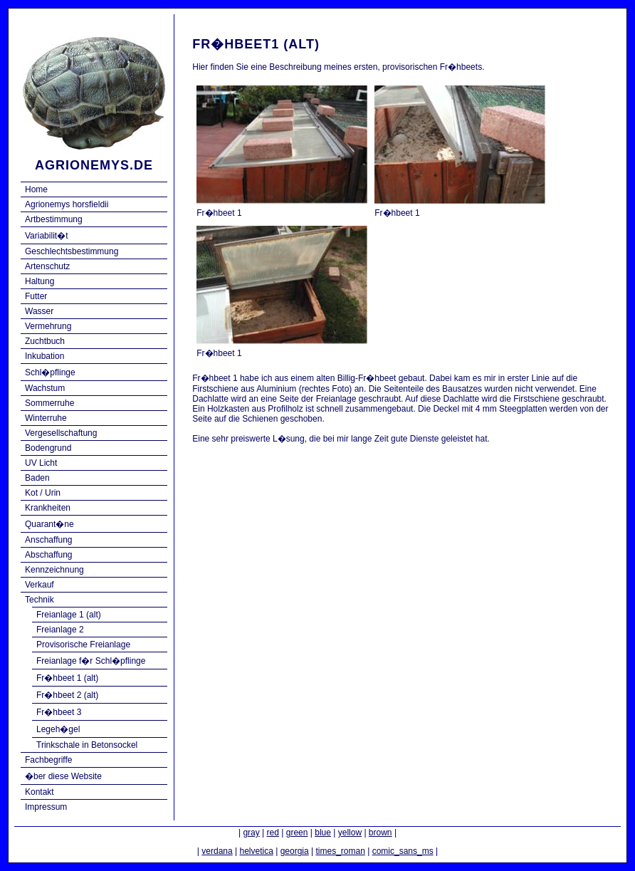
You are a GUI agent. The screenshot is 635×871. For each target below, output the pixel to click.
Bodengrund (48, 448)
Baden (37, 478)
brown (380, 833)
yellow (350, 833)
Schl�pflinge (50, 372)
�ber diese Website (63, 776)
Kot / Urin (43, 493)
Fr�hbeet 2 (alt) (67, 695)
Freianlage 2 (60, 630)
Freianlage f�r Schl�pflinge (90, 661)
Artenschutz (47, 266)
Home (36, 189)
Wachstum (45, 388)
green (297, 833)
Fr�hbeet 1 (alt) (67, 678)
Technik (39, 600)
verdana (216, 851)
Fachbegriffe (49, 760)
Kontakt (39, 792)
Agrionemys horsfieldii (66, 204)
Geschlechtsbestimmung (71, 251)
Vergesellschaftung (61, 433)
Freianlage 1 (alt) (68, 615)
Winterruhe (46, 418)
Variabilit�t (46, 236)
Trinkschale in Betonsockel (86, 745)
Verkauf (39, 585)
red (273, 833)
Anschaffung (49, 540)
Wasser (39, 311)
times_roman (339, 851)
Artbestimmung (54, 219)
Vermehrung (48, 326)
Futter (36, 296)
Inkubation (44, 356)
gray (251, 833)
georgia (294, 851)
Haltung (39, 281)
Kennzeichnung (54, 570)
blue (323, 833)
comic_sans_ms (403, 851)
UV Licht (41, 463)
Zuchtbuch (45, 341)
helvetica (256, 851)
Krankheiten (47, 508)
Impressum (46, 807)
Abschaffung (49, 555)
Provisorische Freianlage (83, 645)
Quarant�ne (49, 524)
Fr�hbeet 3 (58, 712)
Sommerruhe (49, 403)
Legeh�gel (58, 729)
